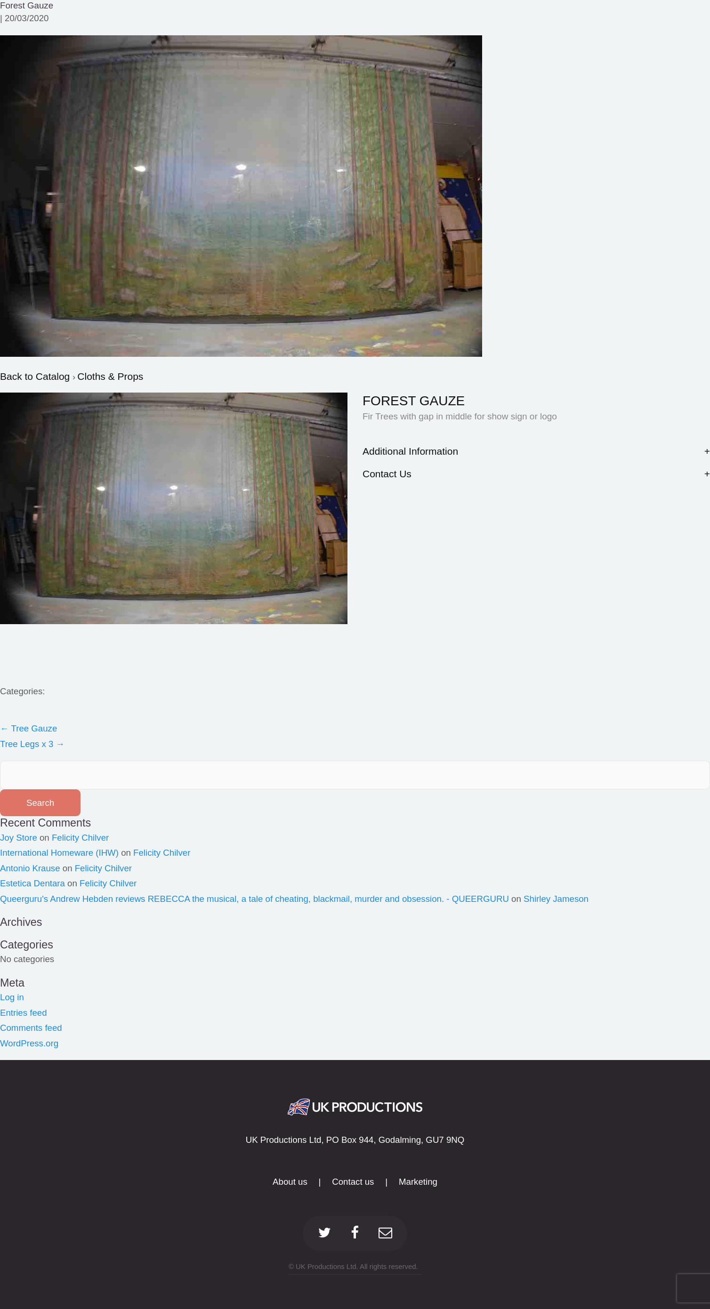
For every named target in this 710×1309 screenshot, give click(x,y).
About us (290, 1182)
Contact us (353, 1182)
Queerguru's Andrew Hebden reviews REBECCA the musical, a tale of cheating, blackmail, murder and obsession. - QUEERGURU (254, 899)
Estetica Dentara (32, 883)
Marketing (418, 1182)
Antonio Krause (30, 868)
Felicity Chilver (80, 838)
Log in (12, 997)
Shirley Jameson (556, 899)
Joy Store (18, 838)
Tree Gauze (28, 728)
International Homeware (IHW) (59, 853)
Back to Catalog (36, 376)
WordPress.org (29, 1043)
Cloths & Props (110, 376)
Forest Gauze (26, 5)
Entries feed (23, 1013)
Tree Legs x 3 (32, 744)
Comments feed (31, 1028)
